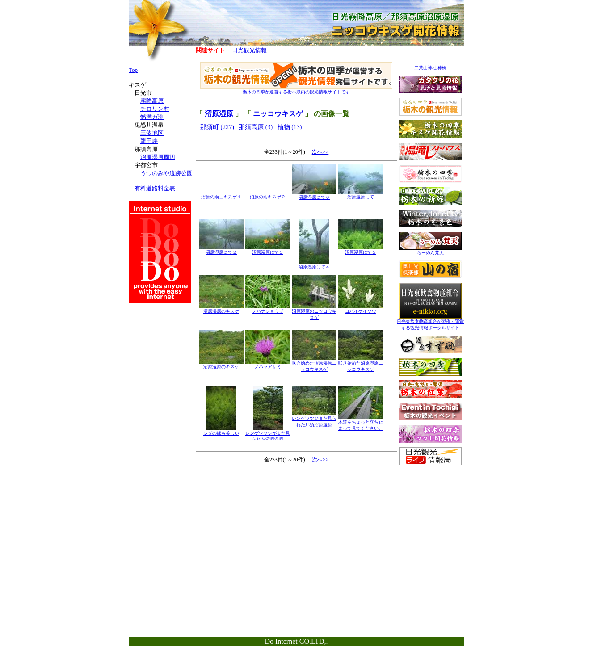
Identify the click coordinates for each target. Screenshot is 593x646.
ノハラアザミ (267, 364)
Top (133, 70)
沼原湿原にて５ (360, 250)
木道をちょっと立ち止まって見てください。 (360, 423)
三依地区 (152, 133)
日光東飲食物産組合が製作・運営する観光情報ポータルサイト (430, 322)
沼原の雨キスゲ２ (267, 194)
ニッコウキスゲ (278, 113)
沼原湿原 (219, 113)
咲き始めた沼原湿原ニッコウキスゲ (314, 364)
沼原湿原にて (360, 194)
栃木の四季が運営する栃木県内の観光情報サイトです (296, 89)
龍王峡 (149, 141)
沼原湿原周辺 (157, 157)
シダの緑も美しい (221, 431)
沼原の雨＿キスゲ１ (221, 194)
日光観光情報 (249, 50)
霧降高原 (152, 100)
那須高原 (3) (256, 127)
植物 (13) (290, 127)
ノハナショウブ (267, 309)
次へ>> (320, 152)
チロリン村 (154, 108)
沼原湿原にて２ (221, 250)
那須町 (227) (217, 127)
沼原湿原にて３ (267, 250)
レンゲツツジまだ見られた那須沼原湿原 (314, 419)
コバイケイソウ (360, 309)
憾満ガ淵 (152, 116)
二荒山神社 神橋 (430, 67)
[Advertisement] (430, 525)
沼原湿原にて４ (314, 264)
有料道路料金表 (155, 188)
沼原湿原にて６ (314, 195)
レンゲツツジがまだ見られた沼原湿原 (267, 434)
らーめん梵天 (430, 250)
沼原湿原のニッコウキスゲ (314, 312)
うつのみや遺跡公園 (166, 173)
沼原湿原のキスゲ (221, 309)
